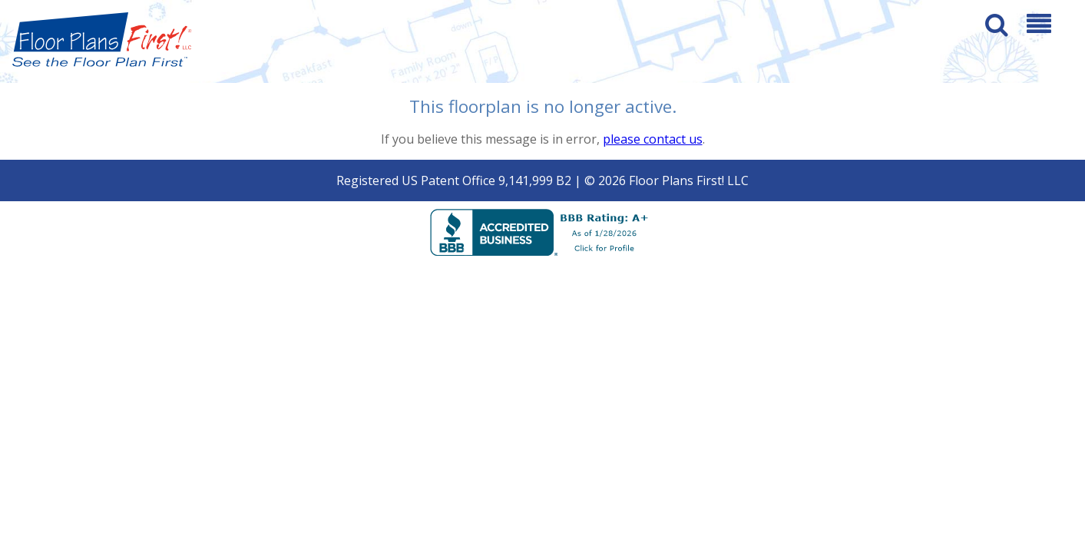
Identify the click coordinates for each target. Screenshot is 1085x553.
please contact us (653, 139)
